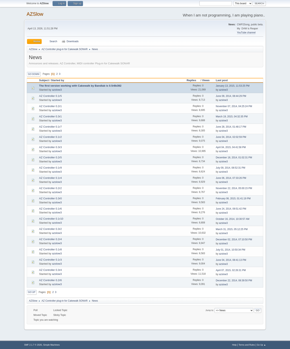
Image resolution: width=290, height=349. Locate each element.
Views (206, 80)
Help (234, 345)
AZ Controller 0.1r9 (50, 167)
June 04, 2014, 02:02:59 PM (231, 137)
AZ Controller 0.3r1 (50, 116)
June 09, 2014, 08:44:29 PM (231, 96)
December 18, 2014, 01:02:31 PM (234, 157)
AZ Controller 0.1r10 (51, 218)
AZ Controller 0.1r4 (50, 177)
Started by (57, 80)
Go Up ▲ (261, 345)
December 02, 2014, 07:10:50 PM (234, 239)
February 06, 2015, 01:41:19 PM (233, 198)
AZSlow (35, 14)
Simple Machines (51, 345)
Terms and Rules (247, 345)
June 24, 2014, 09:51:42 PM (231, 208)
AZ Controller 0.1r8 (50, 249)
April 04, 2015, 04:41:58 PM (231, 147)
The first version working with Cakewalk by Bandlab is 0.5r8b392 (80, 85)
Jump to (209, 310)
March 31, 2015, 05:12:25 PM (232, 229)
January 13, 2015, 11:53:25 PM (233, 85)
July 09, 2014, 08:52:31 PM (230, 167)
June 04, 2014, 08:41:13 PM (231, 260)
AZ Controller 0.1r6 (50, 208)
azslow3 (57, 89)
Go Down (33, 74)
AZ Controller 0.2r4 (50, 239)
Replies (193, 80)
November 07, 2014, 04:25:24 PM (234, 106)
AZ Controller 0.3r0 (50, 198)
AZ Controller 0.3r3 (50, 147)
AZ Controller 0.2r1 (50, 106)
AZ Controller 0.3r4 (50, 269)
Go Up (31, 292)
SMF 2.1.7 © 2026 (33, 345)
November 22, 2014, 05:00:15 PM (234, 188)
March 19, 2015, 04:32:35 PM (232, 116)
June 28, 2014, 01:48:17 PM (231, 126)
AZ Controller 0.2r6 (50, 280)
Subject (44, 80)
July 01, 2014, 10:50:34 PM (230, 249)
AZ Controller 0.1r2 (50, 136)
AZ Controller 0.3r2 (50, 228)
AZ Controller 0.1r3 (50, 259)
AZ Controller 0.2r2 (50, 188)
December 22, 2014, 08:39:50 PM (234, 280)
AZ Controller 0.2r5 (50, 157)
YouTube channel (246, 32)
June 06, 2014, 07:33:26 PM (231, 178)
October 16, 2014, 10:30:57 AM (233, 219)
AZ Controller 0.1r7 (50, 126)
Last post (222, 80)
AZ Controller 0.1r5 (50, 95)
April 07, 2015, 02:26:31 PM (231, 270)
